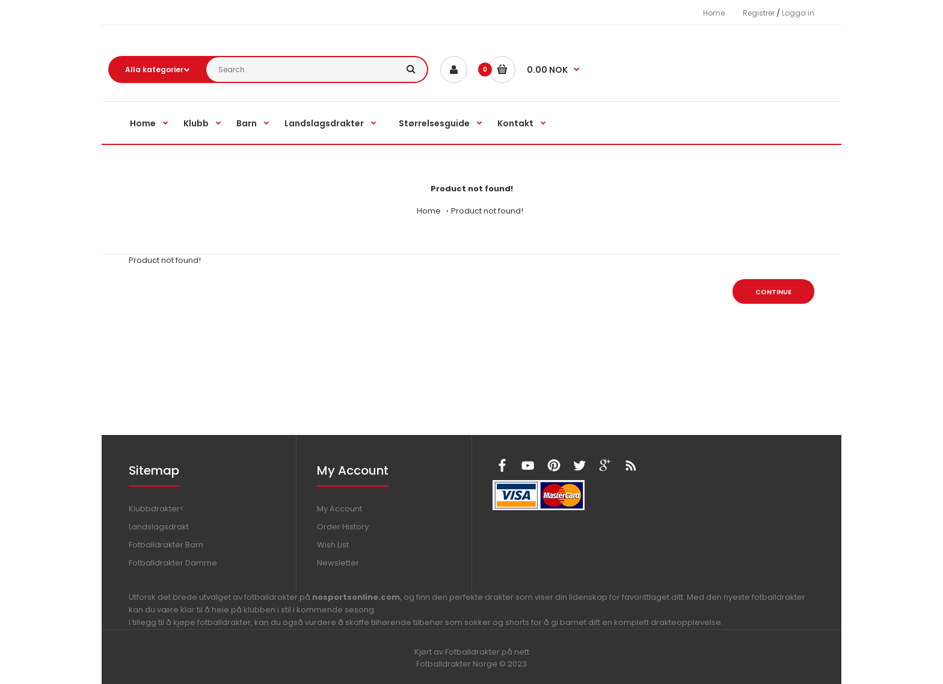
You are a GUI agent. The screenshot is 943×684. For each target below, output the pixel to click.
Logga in (798, 13)
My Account (339, 508)
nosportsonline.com (356, 597)
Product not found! (487, 211)
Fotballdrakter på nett (487, 652)
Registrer (759, 13)
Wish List (333, 544)
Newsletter (338, 562)
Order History (343, 526)
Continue (773, 292)
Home (714, 13)
